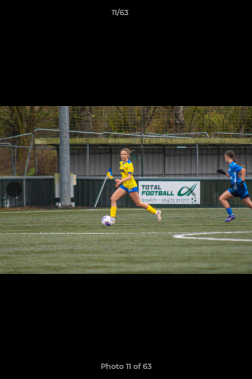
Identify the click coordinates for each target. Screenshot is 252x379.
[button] (214, 15)
